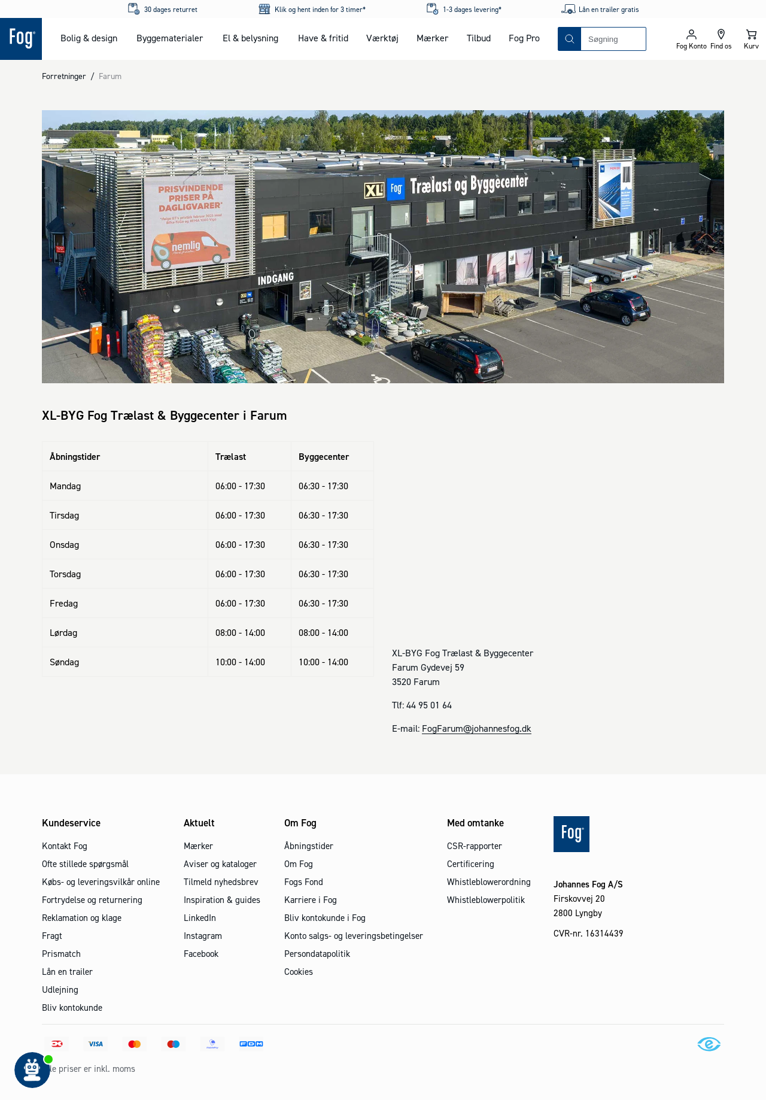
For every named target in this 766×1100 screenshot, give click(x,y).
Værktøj (382, 38)
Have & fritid (323, 38)
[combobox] (613, 39)
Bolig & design (88, 38)
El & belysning (250, 38)
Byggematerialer (169, 38)
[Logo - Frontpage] (21, 39)
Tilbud (479, 38)
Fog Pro (524, 38)
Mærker (432, 38)
